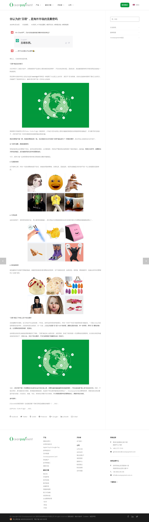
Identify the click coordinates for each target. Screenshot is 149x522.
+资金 (45, 505)
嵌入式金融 (46, 492)
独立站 (45, 474)
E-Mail (74, 417)
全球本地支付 (47, 444)
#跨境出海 (57, 25)
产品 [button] (38, 5)
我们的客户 (80, 455)
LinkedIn (65, 417)
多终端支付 (46, 450)
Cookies (86, 516)
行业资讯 (113, 27)
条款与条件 (78, 516)
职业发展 (80, 468)
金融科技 (46, 486)
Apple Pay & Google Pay (51, 447)
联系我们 (125, 5)
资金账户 (46, 460)
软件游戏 (46, 480)
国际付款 (46, 466)
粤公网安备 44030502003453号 (22, 519)
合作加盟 (80, 471)
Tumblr (33, 417)
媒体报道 (113, 32)
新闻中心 (80, 461)
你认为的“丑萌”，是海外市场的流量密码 (34, 19)
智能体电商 (46, 489)
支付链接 (46, 453)
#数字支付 (49, 25)
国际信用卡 (46, 441)
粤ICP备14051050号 (40, 519)
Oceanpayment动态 (117, 38)
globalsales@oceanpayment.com (124, 452)
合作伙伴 (80, 452)
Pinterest (43, 417)
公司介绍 (80, 449)
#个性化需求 (41, 25)
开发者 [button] (61, 5)
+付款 (45, 508)
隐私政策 (71, 516)
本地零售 (46, 477)
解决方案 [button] (49, 5)
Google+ (53, 417)
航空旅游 (46, 483)
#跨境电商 (65, 25)
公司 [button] (71, 5)
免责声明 (92, 516)
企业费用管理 (47, 499)
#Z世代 (33, 25)
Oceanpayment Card (50, 457)
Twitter (23, 417)
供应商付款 (46, 495)
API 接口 (79, 441)
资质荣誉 (80, 458)
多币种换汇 (46, 463)
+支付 (45, 502)
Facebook (14, 417)
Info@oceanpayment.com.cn (122, 475)
